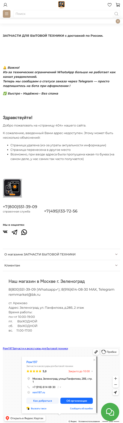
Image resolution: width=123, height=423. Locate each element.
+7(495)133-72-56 (60, 211)
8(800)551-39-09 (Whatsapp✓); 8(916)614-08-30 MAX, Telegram (61, 289)
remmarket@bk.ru (24, 295)
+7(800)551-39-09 (20, 206)
